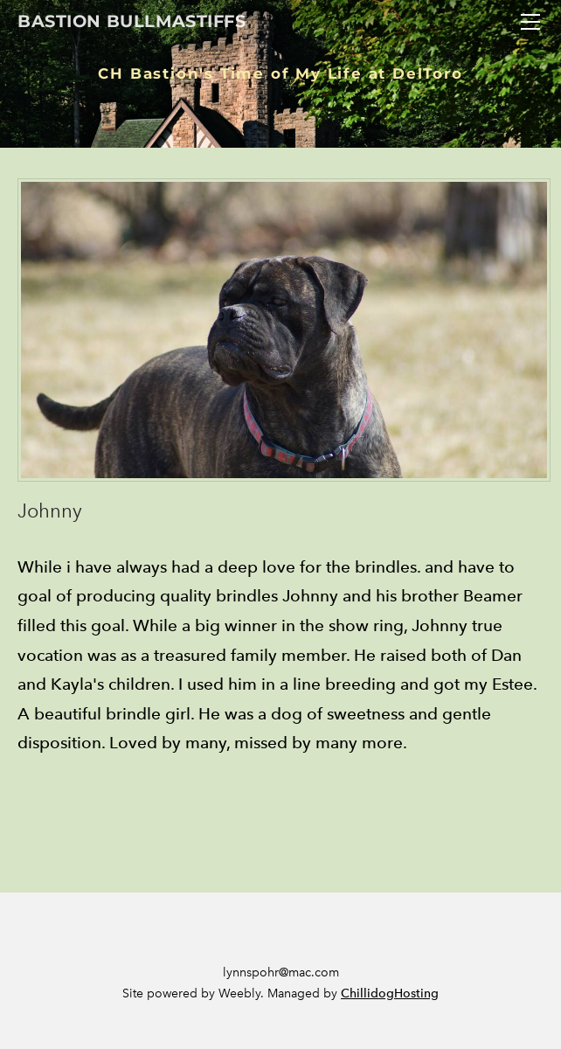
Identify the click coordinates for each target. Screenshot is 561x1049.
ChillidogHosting (390, 993)
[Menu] (530, 22)
